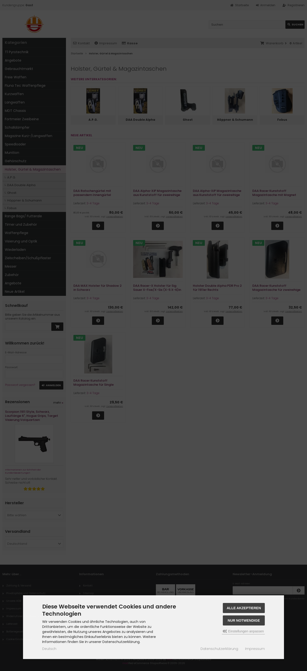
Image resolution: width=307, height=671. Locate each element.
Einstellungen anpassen (243, 631)
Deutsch (49, 648)
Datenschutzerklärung (219, 648)
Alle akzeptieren (244, 608)
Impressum (255, 648)
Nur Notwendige (244, 620)
